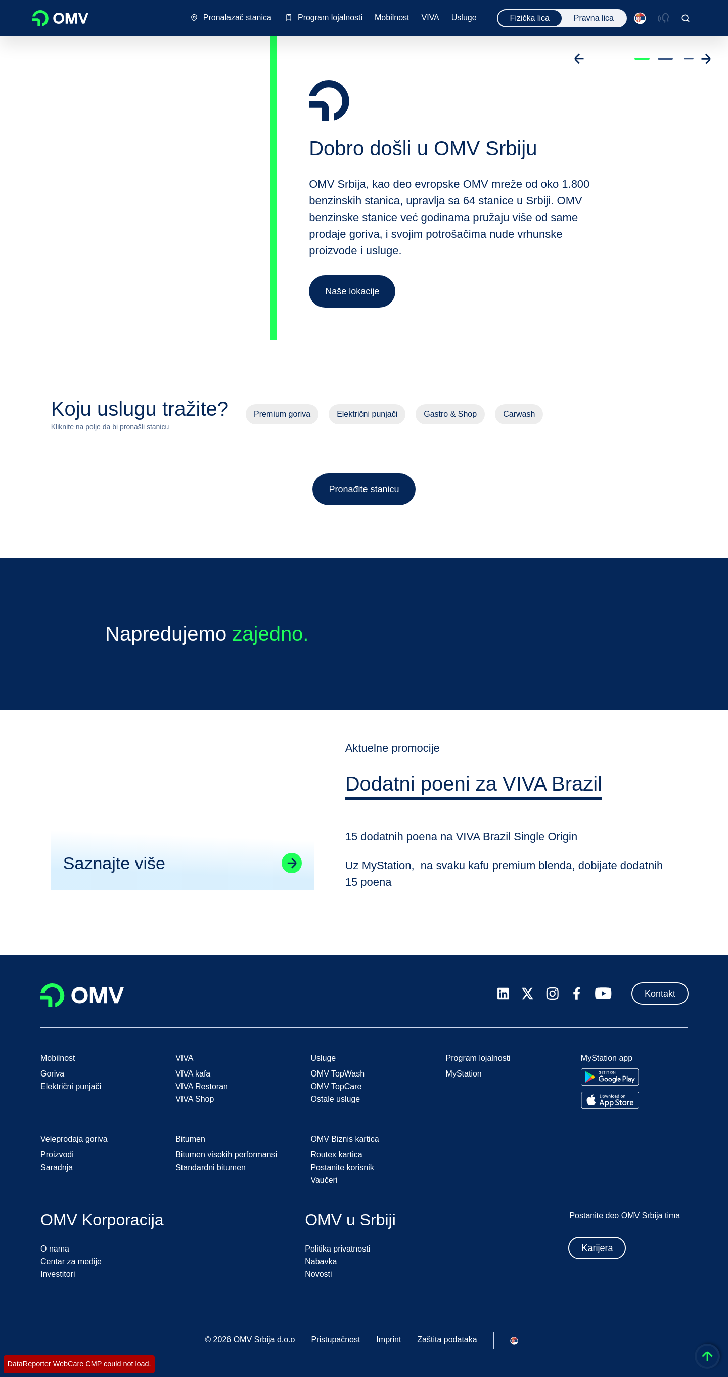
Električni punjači (367, 414)
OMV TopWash (337, 1073)
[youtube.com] (603, 993)
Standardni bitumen (210, 1167)
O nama (54, 1248)
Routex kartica (336, 1154)
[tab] (474, 787)
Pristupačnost (335, 1339)
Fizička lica (530, 18)
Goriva (52, 1073)
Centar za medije (71, 1261)
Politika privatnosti (337, 1248)
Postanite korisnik (342, 1167)
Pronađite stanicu (364, 489)
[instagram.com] (552, 993)
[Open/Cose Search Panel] (685, 18)
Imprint (388, 1339)
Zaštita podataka (447, 1339)
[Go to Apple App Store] (610, 1100)
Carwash (519, 414)
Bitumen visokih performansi (226, 1154)
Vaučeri (323, 1180)
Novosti (318, 1274)
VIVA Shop (194, 1099)
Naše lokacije (352, 291)
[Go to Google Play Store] (610, 1077)
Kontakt (660, 993)
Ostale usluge (335, 1099)
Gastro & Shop (450, 414)
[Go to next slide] (706, 59)
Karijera (597, 1248)
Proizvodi (57, 1154)
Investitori (57, 1274)
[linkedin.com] (503, 993)
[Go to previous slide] (579, 59)
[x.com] (528, 993)
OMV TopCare (335, 1086)
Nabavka (321, 1261)
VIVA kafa (192, 1073)
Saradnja (56, 1167)
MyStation (464, 1073)
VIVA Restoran (201, 1086)
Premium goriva (282, 414)
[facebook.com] (577, 993)
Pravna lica (594, 18)
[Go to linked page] (291, 864)
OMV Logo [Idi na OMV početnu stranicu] (60, 18)
